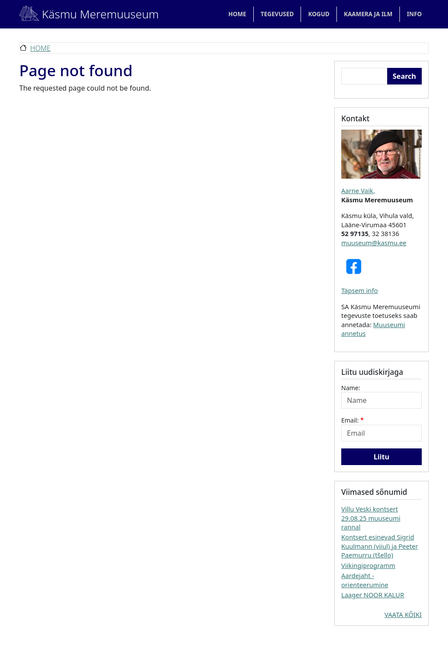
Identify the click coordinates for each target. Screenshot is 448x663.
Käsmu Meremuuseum (79, 14)
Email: (350, 420)
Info (414, 14)
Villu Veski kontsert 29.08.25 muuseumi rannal (370, 517)
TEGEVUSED (277, 14)
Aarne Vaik (357, 190)
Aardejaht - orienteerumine (364, 580)
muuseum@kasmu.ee (373, 242)
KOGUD (318, 14)
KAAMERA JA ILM (368, 14)
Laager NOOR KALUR (372, 594)
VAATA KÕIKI (403, 614)
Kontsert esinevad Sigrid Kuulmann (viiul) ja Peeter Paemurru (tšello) (379, 546)
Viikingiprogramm (368, 565)
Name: (350, 388)
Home (237, 14)
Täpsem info (359, 290)
